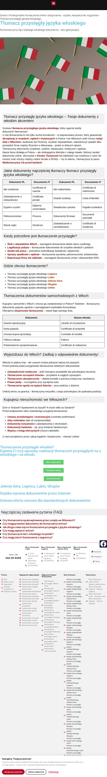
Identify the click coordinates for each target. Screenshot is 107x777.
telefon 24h (13, 555)
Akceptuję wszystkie (13, 772)
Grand (3, 15)
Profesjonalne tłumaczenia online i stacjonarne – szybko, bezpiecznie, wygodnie (53, 15)
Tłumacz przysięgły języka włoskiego (32, 274)
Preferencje (54, 772)
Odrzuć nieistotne (36, 772)
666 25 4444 (13, 557)
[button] (53, 3)
